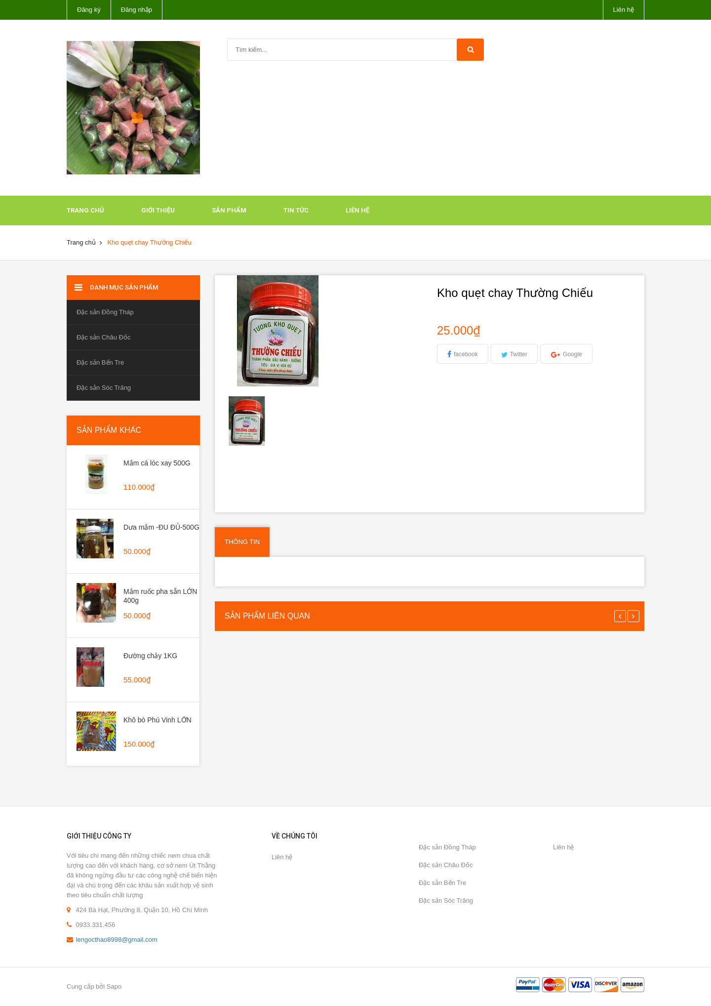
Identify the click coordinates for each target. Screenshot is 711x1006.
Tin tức (296, 210)
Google (572, 354)
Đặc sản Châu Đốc (103, 337)
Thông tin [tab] (242, 541)
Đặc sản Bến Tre (100, 362)
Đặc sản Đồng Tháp (105, 312)
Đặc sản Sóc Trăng (104, 387)
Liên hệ (623, 9)
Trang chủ (85, 210)
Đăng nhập (136, 9)
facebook (466, 354)
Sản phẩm (229, 210)
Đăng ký (89, 9)
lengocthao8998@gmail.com (117, 939)
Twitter (518, 354)
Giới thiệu (158, 210)
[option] (247, 421)
